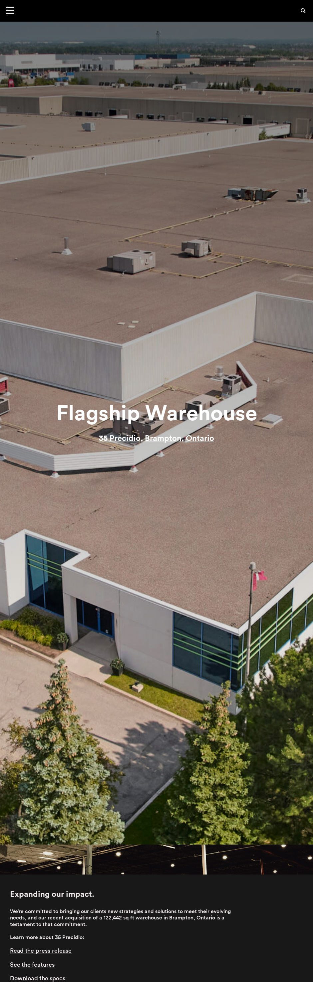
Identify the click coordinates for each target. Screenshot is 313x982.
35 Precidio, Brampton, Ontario (156, 438)
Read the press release (41, 950)
